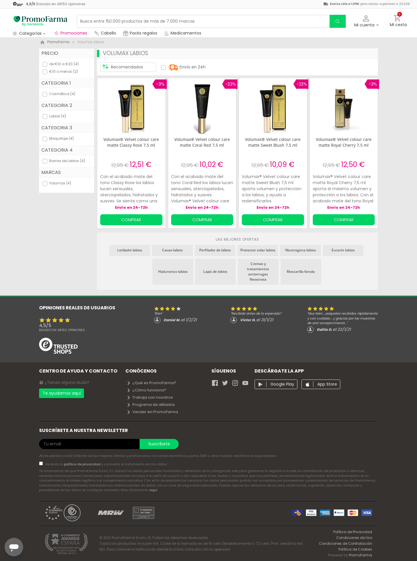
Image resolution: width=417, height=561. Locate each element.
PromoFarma (360, 555)
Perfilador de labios (215, 250)
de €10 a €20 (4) (64, 63)
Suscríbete (159, 444)
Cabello (105, 33)
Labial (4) (57, 116)
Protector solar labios (257, 250)
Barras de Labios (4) (67, 160)
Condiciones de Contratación (345, 543)
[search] (338, 21)
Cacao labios (172, 250)
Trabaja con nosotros (150, 397)
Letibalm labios (129, 250)
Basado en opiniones (62, 330)
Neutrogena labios (300, 250)
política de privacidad (82, 464)
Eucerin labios (343, 250)
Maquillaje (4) (61, 138)
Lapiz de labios (215, 271)
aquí (153, 490)
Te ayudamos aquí (62, 393)
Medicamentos (182, 33)
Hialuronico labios (173, 271)
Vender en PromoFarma (152, 412)
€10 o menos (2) (63, 71)
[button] (366, 21)
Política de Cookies (355, 549)
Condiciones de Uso (354, 537)
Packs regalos (140, 33)
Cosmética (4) (62, 93)
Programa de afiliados (151, 404)
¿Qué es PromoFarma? (151, 383)
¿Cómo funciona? (146, 390)
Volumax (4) (60, 183)
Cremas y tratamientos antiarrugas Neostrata (258, 271)
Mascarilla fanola (301, 271)
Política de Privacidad (352, 531)
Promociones (70, 33)
